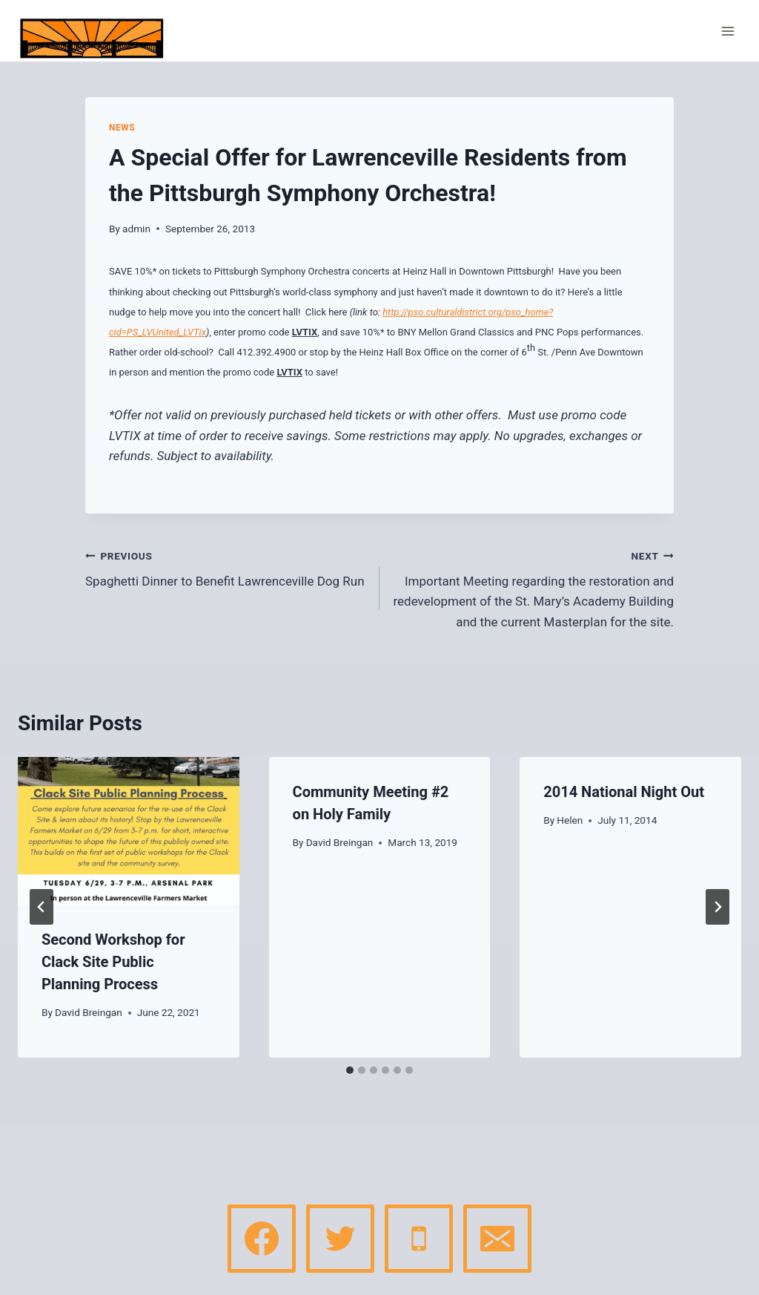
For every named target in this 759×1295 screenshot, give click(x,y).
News (122, 127)
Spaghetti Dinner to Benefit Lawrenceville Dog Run (226, 567)
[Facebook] (262, 1238)
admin (136, 229)
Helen (570, 820)
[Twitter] (340, 1238)
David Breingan (88, 1012)
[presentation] (128, 831)
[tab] (350, 1070)
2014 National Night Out (623, 792)
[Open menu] (727, 30)
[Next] (717, 907)
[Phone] (419, 1238)
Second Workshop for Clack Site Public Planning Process (113, 962)
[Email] (497, 1238)
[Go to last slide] (41, 907)
